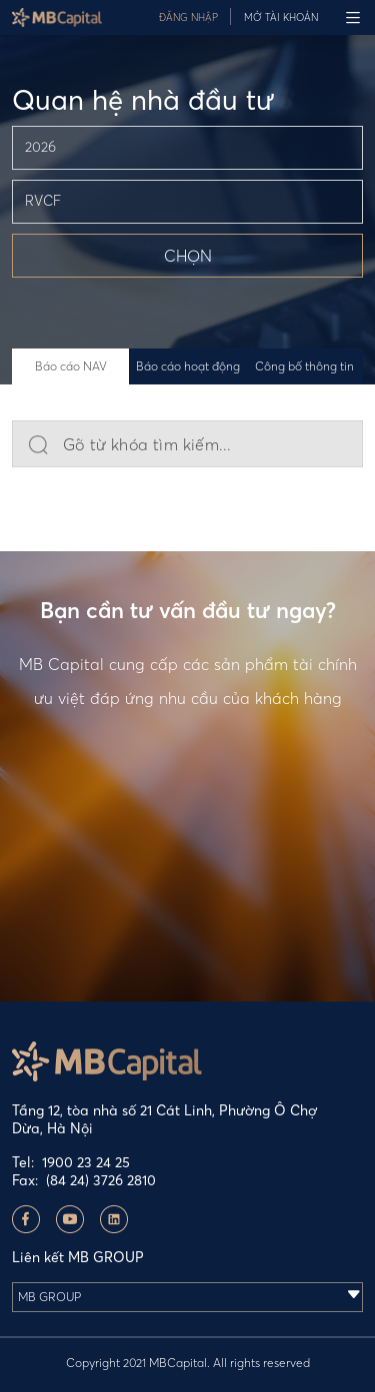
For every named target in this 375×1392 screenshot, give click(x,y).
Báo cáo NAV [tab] (71, 365)
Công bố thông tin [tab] (304, 365)
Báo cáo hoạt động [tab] (188, 365)
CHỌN (188, 256)
